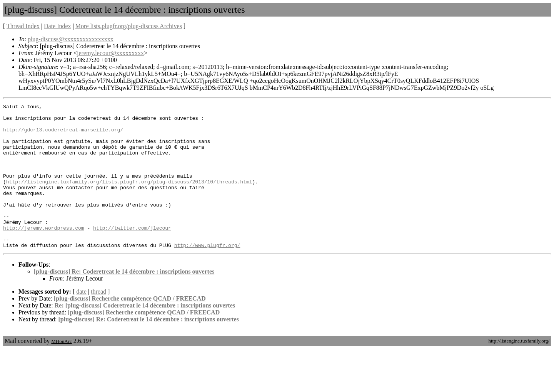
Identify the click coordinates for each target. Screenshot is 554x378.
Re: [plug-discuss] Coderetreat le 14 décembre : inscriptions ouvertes (145, 334)
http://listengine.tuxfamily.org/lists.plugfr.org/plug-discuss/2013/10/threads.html (129, 197)
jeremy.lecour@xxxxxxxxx (110, 53)
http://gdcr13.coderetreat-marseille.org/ (63, 135)
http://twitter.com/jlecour (132, 253)
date (81, 320)
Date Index (57, 26)
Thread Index (23, 26)
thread (98, 320)
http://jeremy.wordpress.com (43, 253)
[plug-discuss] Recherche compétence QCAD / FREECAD (130, 327)
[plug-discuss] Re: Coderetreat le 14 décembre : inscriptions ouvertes (124, 300)
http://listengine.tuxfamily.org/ (518, 370)
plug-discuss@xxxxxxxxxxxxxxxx (70, 39)
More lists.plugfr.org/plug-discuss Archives (128, 26)
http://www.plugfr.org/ (207, 273)
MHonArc (61, 370)
